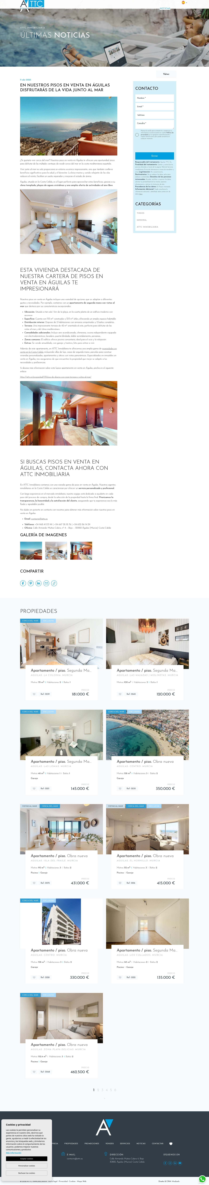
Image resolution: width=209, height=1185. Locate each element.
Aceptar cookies (26, 1158)
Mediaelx (176, 1181)
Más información (13, 1153)
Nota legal (52, 1181)
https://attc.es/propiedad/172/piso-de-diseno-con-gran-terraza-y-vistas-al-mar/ (55, 377)
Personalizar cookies (26, 1166)
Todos (140, 213)
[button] (98, 9)
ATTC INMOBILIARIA (147, 227)
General (142, 220)
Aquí (140, 194)
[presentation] (149, 146)
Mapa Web (81, 1181)
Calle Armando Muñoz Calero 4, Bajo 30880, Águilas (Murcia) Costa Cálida (127, 1160)
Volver (166, 74)
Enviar (154, 156)
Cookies (72, 1181)
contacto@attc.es (108, 3)
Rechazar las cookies (26, 1173)
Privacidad (63, 1181)
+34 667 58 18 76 (137, 3)
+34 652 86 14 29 (159, 3)
